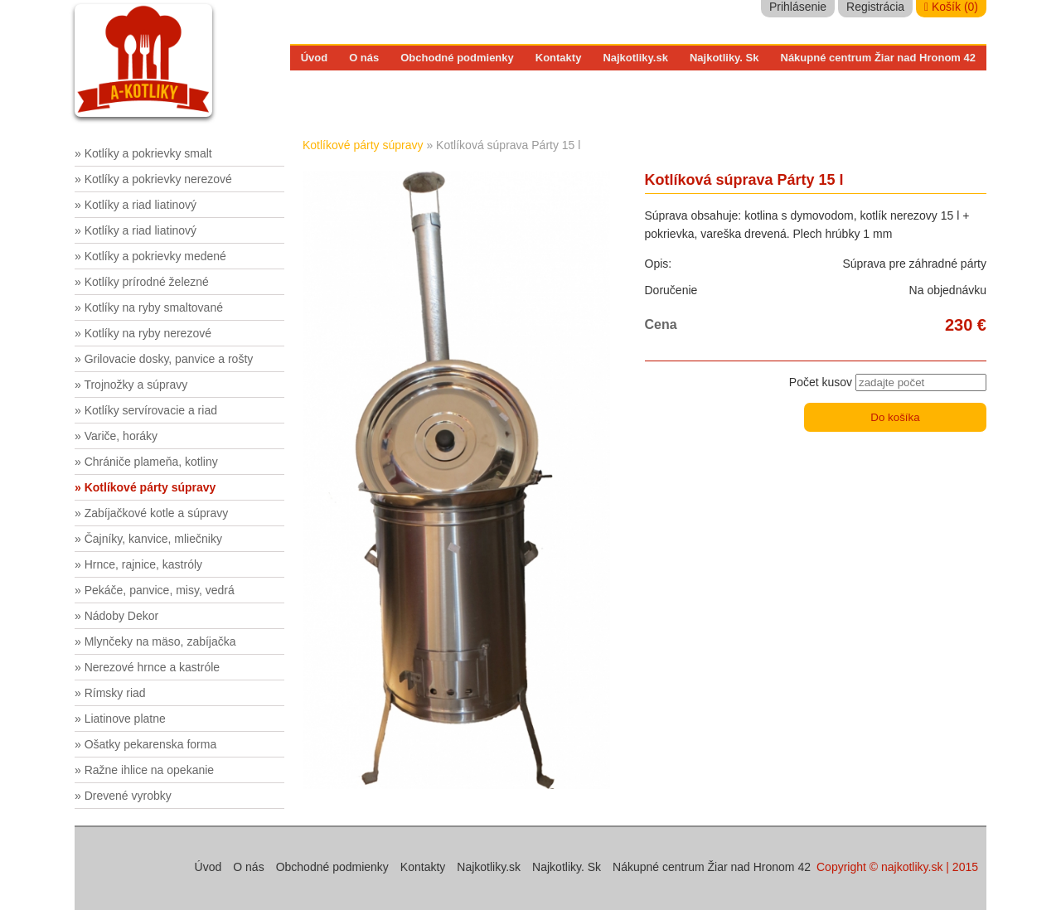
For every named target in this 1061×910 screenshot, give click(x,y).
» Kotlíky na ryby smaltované (149, 307)
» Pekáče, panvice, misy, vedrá (155, 590)
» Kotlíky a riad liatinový (135, 204)
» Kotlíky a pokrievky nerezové (153, 179)
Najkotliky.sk (635, 57)
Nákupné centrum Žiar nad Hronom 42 (878, 57)
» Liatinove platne (120, 718)
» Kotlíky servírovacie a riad (146, 410)
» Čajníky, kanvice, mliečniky (148, 538)
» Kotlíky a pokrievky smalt (143, 153)
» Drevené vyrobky (123, 795)
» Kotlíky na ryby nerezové (143, 333)
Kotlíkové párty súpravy (363, 145)
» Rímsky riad (110, 692)
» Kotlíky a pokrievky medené (150, 256)
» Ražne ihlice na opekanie (144, 770)
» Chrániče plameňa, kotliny (146, 461)
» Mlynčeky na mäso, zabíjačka (155, 641)
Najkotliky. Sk (724, 57)
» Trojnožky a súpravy (131, 384)
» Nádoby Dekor (116, 615)
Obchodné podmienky (457, 57)
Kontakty (558, 57)
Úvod (314, 57)
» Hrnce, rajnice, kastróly (138, 564)
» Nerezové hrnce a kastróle (147, 667)
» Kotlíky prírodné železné (142, 281)
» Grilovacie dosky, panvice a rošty (164, 358)
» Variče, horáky (116, 436)
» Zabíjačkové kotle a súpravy (151, 513)
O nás (364, 57)
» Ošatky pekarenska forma (145, 744)
